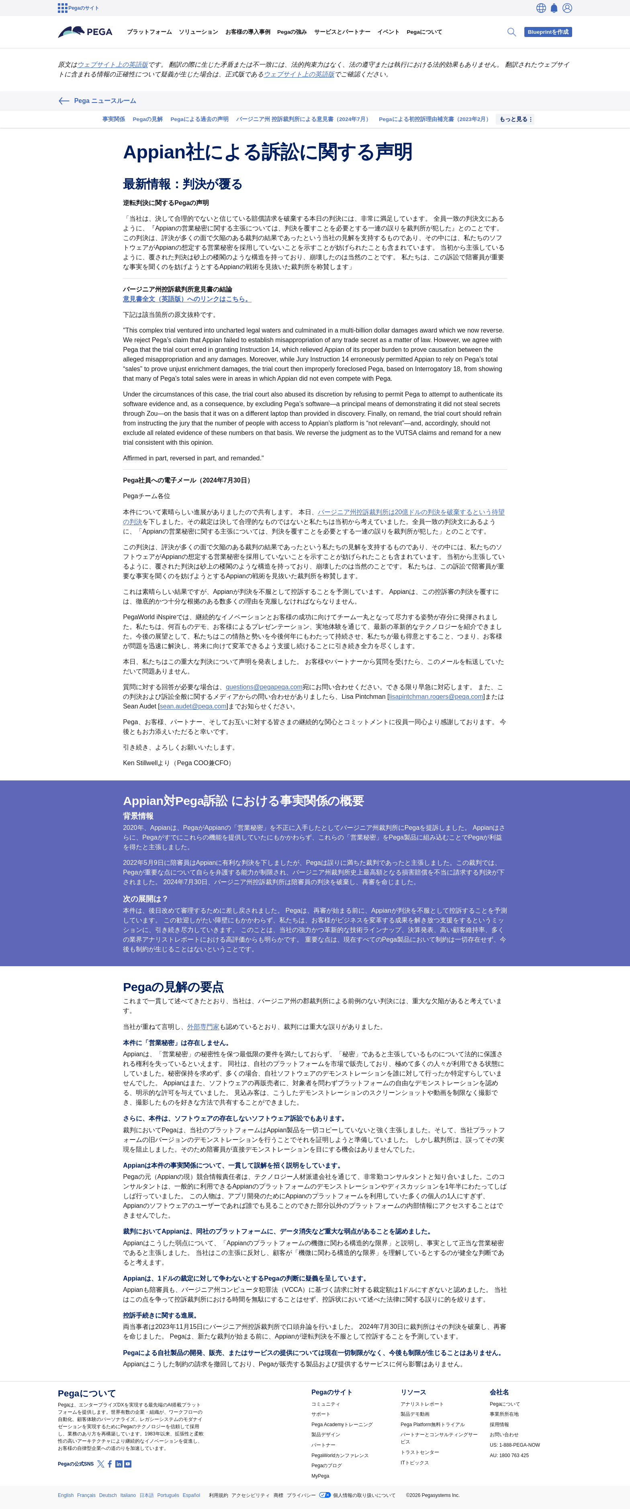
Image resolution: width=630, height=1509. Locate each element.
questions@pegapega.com (264, 687)
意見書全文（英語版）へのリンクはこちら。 (187, 299)
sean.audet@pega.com (193, 706)
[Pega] (85, 32)
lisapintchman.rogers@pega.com (436, 696)
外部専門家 (203, 1026)
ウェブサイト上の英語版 (112, 64)
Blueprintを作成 (548, 32)
